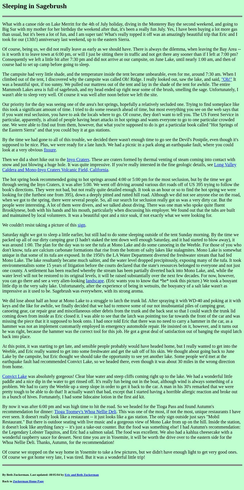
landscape (95, 280)
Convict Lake (14, 376)
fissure (50, 149)
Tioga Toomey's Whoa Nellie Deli (85, 411)
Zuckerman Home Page (28, 481)
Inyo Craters (78, 159)
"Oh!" (226, 79)
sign (81, 225)
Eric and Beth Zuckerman (82, 474)
